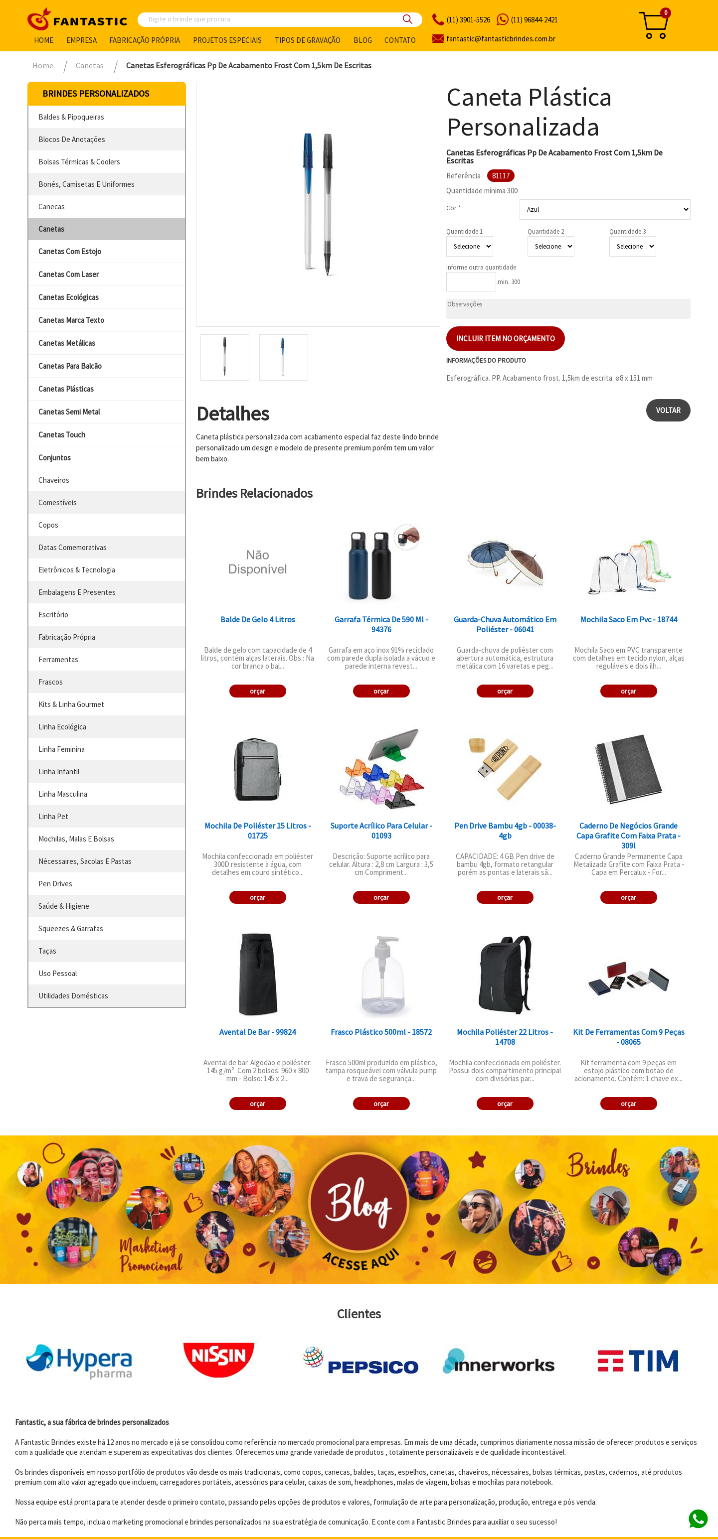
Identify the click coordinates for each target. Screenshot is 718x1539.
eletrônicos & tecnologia (76, 569)
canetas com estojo (69, 251)
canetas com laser (68, 274)
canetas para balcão (70, 366)
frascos (50, 682)
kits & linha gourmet (71, 704)
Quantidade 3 (627, 231)
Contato (400, 40)
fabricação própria (66, 637)
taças (47, 951)
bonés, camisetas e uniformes (86, 184)
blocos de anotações (71, 139)
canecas (51, 206)
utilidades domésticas (73, 995)
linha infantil (58, 771)
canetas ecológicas (68, 297)
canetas (51, 229)
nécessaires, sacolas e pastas (85, 861)
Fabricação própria (144, 40)
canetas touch (61, 434)
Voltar (668, 410)
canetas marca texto (71, 320)
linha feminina (61, 749)
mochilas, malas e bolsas (76, 838)
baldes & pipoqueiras (71, 117)
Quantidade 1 (464, 231)
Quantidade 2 (546, 231)
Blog (363, 40)
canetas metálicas (66, 343)
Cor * (453, 207)
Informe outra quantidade (481, 267)
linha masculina (62, 794)
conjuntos (54, 457)
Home (43, 40)
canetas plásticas (66, 389)
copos (48, 525)
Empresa (81, 40)
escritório (53, 614)
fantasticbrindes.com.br (500, 38)
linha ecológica (62, 726)
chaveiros (53, 480)
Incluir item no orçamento (505, 338)
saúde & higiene (63, 906)
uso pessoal (57, 973)
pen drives (55, 883)
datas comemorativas (72, 547)
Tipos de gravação (308, 40)
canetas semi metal (69, 412)
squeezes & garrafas (70, 928)
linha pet (53, 816)
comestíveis (57, 502)
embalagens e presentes (77, 592)
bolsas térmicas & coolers (79, 161)
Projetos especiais (227, 40)
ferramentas (58, 659)
